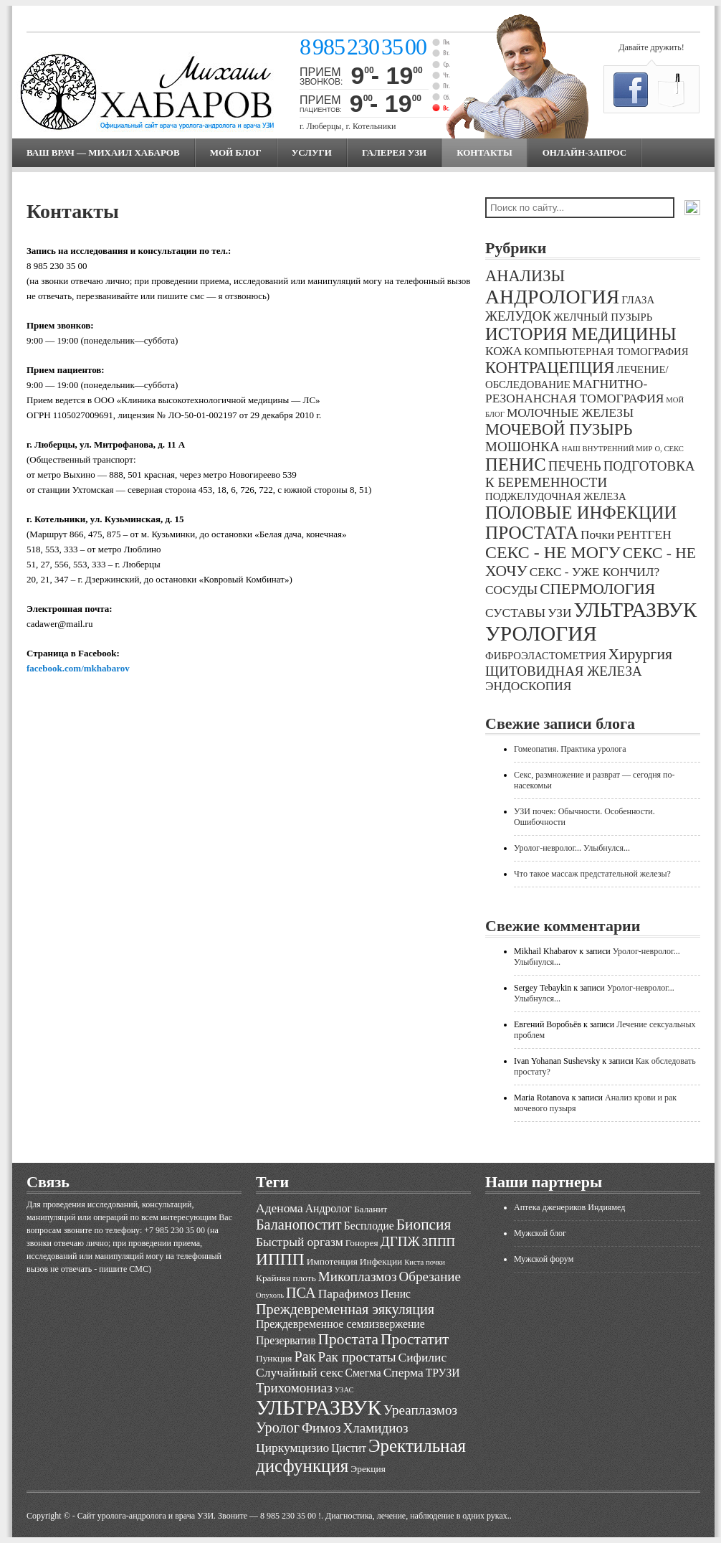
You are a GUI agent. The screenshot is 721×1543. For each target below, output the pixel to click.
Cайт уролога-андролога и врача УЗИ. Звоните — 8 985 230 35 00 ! (199, 1516)
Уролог (278, 1427)
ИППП (280, 1259)
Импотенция (332, 1261)
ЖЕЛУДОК (518, 316)
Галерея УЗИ (394, 152)
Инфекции (381, 1261)
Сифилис (422, 1357)
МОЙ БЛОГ (236, 152)
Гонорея (361, 1242)
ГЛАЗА (637, 300)
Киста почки (424, 1262)
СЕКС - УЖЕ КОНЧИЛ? (595, 572)
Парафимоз (348, 1293)
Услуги (312, 152)
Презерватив (286, 1340)
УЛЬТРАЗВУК (635, 609)
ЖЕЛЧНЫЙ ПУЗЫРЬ (602, 317)
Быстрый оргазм (299, 1242)
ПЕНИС (515, 464)
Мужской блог (540, 1233)
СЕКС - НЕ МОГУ (553, 552)
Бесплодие (369, 1225)
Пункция (274, 1358)
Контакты (484, 152)
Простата (348, 1339)
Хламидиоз (375, 1427)
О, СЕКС (669, 449)
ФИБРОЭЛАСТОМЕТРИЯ (545, 655)
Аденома (279, 1208)
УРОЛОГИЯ (541, 633)
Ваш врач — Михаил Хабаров (103, 152)
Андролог (328, 1208)
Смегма (363, 1373)
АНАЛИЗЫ (525, 276)
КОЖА (503, 351)
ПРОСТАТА (531, 532)
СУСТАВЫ (515, 613)
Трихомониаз (294, 1387)
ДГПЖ (400, 1241)
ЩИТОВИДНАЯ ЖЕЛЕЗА (563, 671)
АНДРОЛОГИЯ (552, 297)
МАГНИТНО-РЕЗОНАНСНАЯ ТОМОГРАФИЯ (574, 391)
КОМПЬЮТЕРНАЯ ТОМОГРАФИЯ (606, 351)
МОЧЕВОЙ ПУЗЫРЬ (558, 429)
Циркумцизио (292, 1447)
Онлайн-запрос (584, 152)
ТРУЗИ (443, 1373)
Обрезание (429, 1276)
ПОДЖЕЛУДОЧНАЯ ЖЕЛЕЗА (555, 496)
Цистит (348, 1448)
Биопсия (424, 1224)
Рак (304, 1356)
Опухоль (270, 1295)
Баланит (371, 1209)
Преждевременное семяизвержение (340, 1324)
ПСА (301, 1293)
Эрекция (367, 1468)
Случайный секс (299, 1372)
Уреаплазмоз (420, 1409)
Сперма (403, 1372)
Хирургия (640, 654)
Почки (597, 535)
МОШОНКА (522, 446)
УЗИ (559, 613)
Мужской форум (543, 1259)
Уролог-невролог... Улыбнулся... (572, 848)
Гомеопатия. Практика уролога (570, 749)
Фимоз (321, 1427)
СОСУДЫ (511, 590)
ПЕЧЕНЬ (574, 465)
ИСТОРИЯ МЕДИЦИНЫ (581, 334)
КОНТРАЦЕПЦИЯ (549, 368)
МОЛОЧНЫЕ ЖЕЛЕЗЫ (570, 413)
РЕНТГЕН (644, 535)
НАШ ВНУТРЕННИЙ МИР (607, 449)
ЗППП (439, 1242)
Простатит (415, 1339)
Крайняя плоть (286, 1278)
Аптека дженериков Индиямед (569, 1207)
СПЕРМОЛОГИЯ (597, 589)
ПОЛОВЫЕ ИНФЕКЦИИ (581, 512)
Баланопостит (299, 1224)
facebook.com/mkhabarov (78, 668)
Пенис (396, 1294)
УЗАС (344, 1390)
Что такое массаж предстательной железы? (592, 874)
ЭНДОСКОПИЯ (528, 686)
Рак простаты (357, 1356)
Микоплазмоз (357, 1276)
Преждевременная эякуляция (345, 1309)
